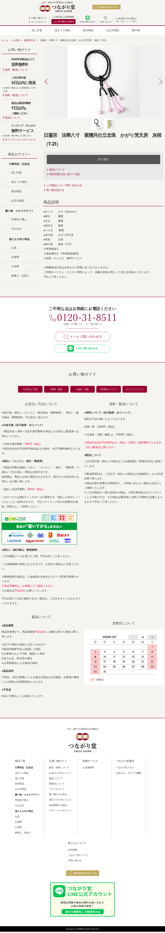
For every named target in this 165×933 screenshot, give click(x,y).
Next (157, 81)
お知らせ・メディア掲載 (128, 774)
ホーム (5, 40)
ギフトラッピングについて (20, 139)
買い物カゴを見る (58, 795)
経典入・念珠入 (20, 275)
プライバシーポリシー (60, 811)
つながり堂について (78, 856)
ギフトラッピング (135, 390)
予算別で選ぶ (19, 219)
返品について (57, 169)
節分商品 (88, 30)
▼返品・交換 (82, 390)
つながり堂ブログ (125, 768)
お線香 (15, 256)
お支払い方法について (60, 774)
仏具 (13, 247)
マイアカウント (39, 22)
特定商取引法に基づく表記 (64, 174)
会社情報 (72, 851)
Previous (49, 81)
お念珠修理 (88, 768)
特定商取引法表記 (58, 806)
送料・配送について (16, 69)
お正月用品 (112, 30)
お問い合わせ (75, 861)
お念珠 (15, 266)
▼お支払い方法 (30, 390)
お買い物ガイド (39, 18)
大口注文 (16, 228)
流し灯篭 (37, 30)
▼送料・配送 (56, 390)
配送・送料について (59, 768)
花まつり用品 (62, 30)
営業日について (57, 784)
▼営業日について (108, 390)
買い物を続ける (55, 190)
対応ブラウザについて (60, 801)
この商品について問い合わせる (64, 185)
